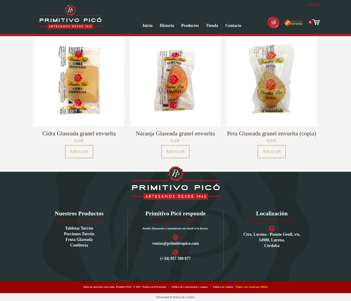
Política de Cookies (223, 286)
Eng (317, 5)
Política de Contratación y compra (189, 286)
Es (310, 5)
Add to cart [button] (79, 151)
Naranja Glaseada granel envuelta (175, 133)
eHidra (264, 286)
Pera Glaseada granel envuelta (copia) (271, 133)
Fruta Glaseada (79, 239)
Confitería (79, 245)
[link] (175, 183)
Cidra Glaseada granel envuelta (79, 133)
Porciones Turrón (79, 234)
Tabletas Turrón (79, 228)
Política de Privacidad (154, 286)
